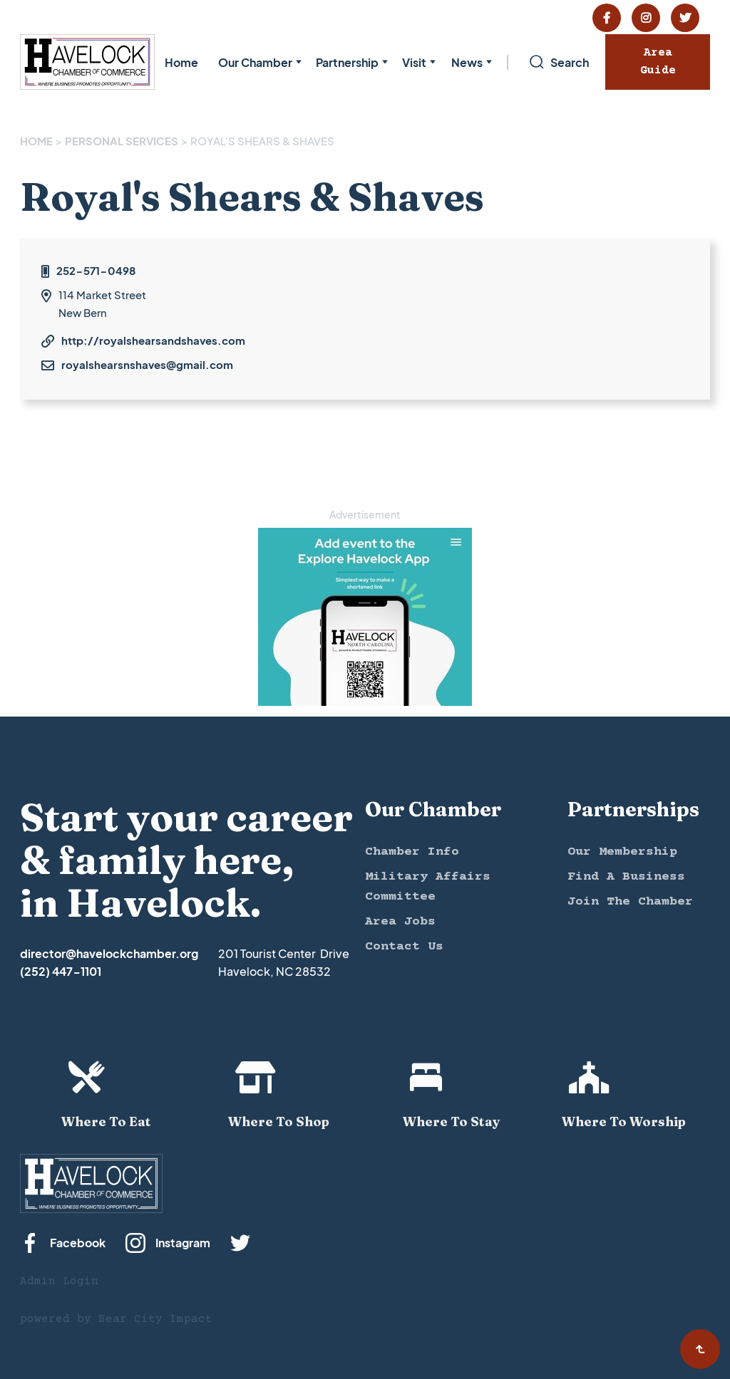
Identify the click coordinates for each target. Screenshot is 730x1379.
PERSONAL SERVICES (121, 140)
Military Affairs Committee (427, 887)
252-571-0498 (95, 270)
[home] (87, 62)
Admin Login (59, 1281)
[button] (257, 62)
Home (181, 62)
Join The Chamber (630, 902)
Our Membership (622, 852)
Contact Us (404, 947)
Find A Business (626, 877)
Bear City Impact (155, 1319)
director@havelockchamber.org (109, 953)
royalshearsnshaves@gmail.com (147, 364)
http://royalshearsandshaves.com (153, 340)
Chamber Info (412, 852)
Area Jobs (400, 922)
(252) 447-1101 (60, 971)
